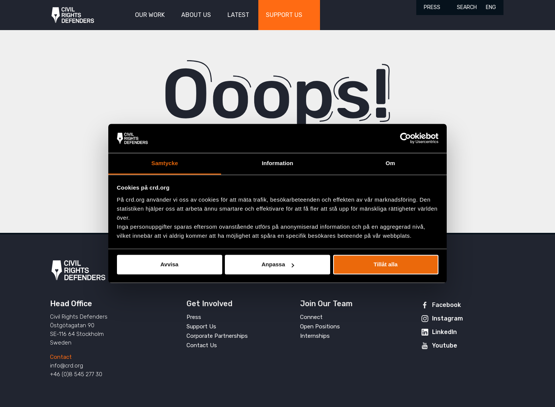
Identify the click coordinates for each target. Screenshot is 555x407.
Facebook (446, 304)
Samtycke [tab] (165, 163)
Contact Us (202, 345)
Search (467, 7)
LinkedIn (444, 332)
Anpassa (277, 264)
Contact (61, 357)
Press (432, 7)
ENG (491, 7)
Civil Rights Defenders (73, 15)
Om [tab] (390, 163)
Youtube (444, 345)
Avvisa (170, 264)
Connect (311, 317)
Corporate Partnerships (217, 336)
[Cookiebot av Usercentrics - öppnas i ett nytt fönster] (405, 138)
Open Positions (320, 326)
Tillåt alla (386, 264)
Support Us (201, 326)
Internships (315, 336)
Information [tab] (277, 163)
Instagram (447, 318)
